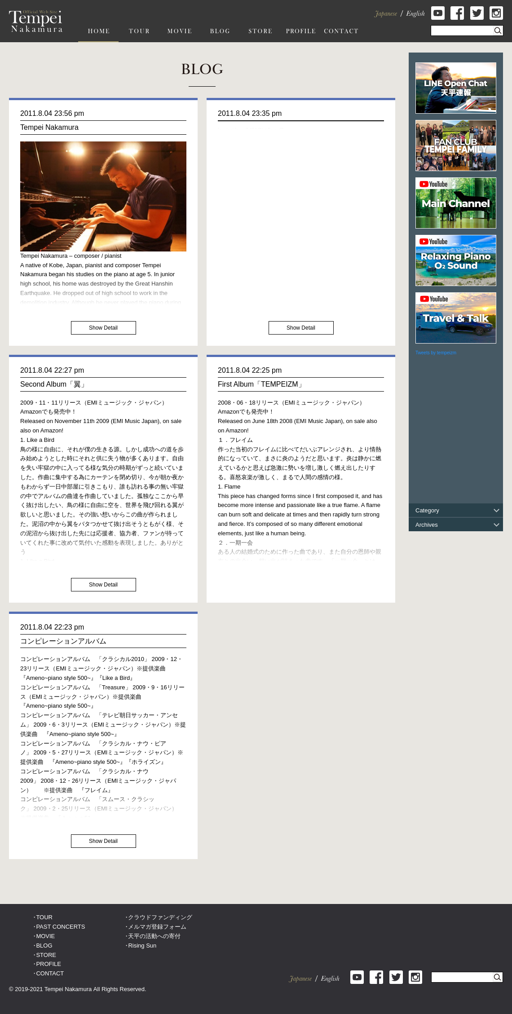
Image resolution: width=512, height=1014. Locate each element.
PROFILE (48, 964)
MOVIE (45, 936)
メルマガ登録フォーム (157, 926)
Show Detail (103, 328)
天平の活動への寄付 (154, 936)
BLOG (44, 945)
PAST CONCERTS (60, 926)
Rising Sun (142, 945)
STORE (46, 955)
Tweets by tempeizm (435, 352)
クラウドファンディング (160, 917)
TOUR (44, 917)
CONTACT (50, 973)
